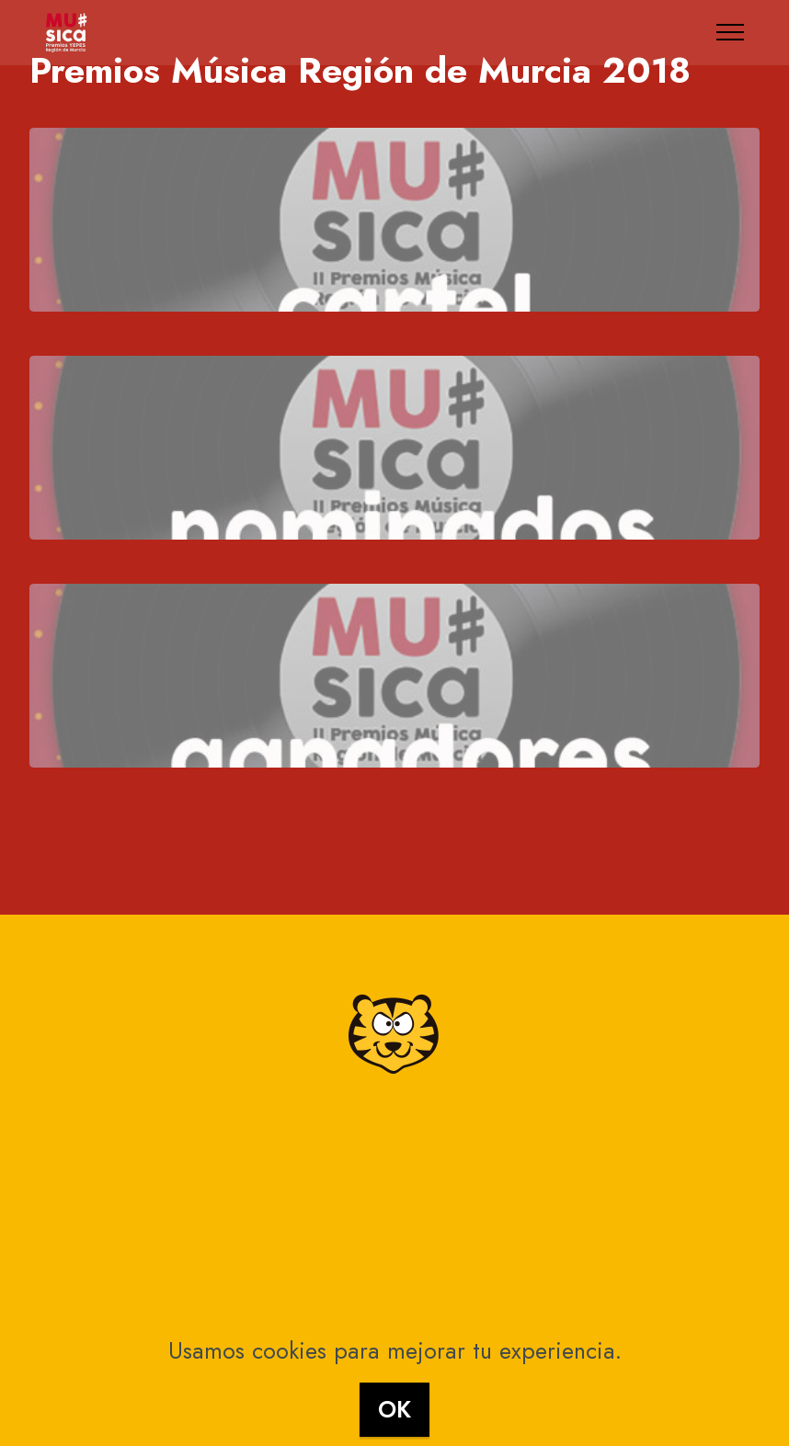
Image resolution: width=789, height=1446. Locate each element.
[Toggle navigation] (730, 32)
